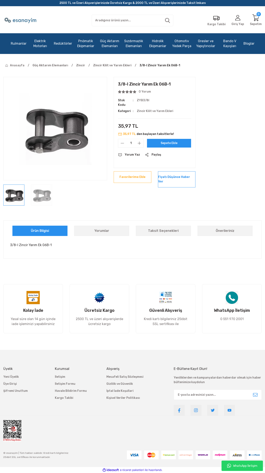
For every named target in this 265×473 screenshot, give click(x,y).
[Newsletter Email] (218, 395)
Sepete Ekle (169, 143)
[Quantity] (130, 143)
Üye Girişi (10, 384)
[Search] (132, 20)
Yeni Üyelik (11, 377)
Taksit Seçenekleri (163, 231)
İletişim (60, 377)
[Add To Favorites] (132, 177)
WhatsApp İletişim (242, 465)
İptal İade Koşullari (120, 391)
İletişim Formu (65, 384)
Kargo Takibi (64, 398)
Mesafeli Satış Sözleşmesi (124, 377)
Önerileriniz (225, 231)
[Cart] (256, 20)
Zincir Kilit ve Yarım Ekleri (155, 111)
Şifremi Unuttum (15, 391)
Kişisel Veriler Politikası (123, 398)
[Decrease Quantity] (122, 143)
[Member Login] (237, 20)
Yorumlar (101, 231)
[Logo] (20, 20)
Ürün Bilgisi (40, 231)
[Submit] (255, 395)
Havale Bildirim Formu (71, 391)
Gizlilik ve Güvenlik (119, 384)
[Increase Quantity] (139, 143)
